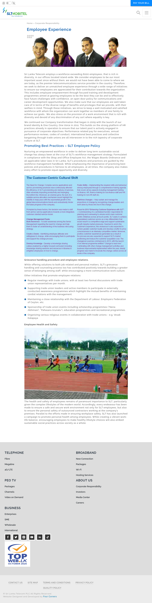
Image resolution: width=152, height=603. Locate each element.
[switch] (9, 3)
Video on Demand (14, 497)
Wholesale (10, 525)
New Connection (84, 459)
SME (7, 519)
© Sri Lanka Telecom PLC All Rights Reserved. (27, 593)
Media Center (83, 497)
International (11, 530)
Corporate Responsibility (47, 23)
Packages (81, 464)
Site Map (33, 583)
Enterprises (10, 514)
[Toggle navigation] (147, 13)
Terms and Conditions (56, 583)
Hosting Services (84, 475)
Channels (9, 492)
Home (30, 23)
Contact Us (15, 583)
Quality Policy (52, 588)
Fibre (7, 459)
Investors (80, 492)
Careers (80, 502)
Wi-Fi (79, 469)
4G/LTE (9, 469)
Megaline (9, 464)
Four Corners (50, 596)
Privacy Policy (85, 583)
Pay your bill (141, 3)
